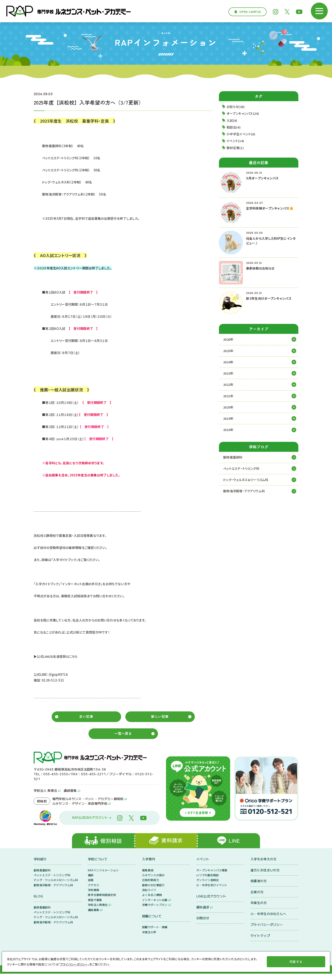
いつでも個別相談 (207, 875)
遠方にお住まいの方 (265, 870)
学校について (97, 859)
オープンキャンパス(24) (243, 113)
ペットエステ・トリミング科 (241, 469)
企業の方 (256, 892)
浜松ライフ (149, 890)
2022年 (228, 385)
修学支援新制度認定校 (102, 895)
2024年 (228, 362)
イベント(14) (236, 141)
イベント (202, 859)
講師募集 (70, 790)
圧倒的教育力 (150, 880)
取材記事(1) (235, 148)
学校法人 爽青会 (45, 790)
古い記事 (86, 716)
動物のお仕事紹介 (153, 885)
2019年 (228, 419)
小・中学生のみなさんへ (268, 914)
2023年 (228, 373)
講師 (91, 875)
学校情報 (93, 890)
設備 (91, 880)
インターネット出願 (154, 900)
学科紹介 (40, 859)
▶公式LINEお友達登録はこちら (56, 656)
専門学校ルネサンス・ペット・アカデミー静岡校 (88, 798)
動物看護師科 (233, 458)
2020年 (228, 408)
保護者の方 (258, 881)
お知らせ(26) (236, 106)
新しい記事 (160, 716)
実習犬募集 (95, 900)
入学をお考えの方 (263, 859)
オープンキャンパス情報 (211, 870)
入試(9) (232, 120)
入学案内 (148, 859)
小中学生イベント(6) (241, 134)
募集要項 (147, 870)
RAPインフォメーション (103, 870)
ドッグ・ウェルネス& (245, 480)
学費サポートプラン (154, 905)
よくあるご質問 (152, 895)
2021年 (228, 396)
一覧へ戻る (123, 733)
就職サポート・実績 (154, 927)
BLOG (38, 896)
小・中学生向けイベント (211, 885)
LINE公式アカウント (211, 896)
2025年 (228, 351)
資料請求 (202, 907)
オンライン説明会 (207, 880)
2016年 (228, 430)
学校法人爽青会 (98, 905)
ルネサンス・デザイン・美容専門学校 (79, 803)
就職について (152, 916)
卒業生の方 (258, 903)
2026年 (228, 339)
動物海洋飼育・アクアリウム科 (244, 492)
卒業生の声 (149, 932)
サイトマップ (260, 935)
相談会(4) (234, 127)
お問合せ (202, 918)
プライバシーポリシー (266, 925)
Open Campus (250, 12)
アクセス (93, 885)
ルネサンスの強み (153, 875)
